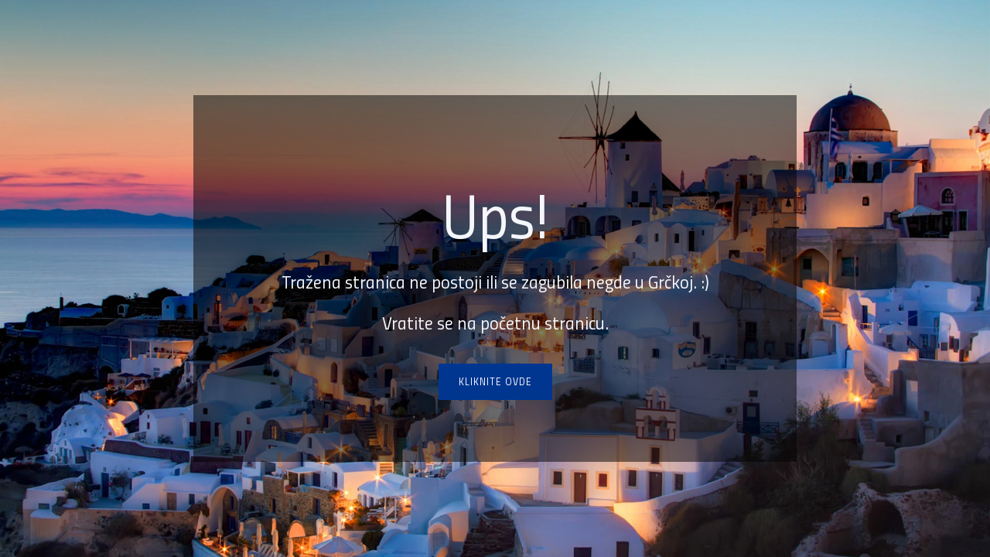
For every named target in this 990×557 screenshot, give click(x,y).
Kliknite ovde (495, 381)
